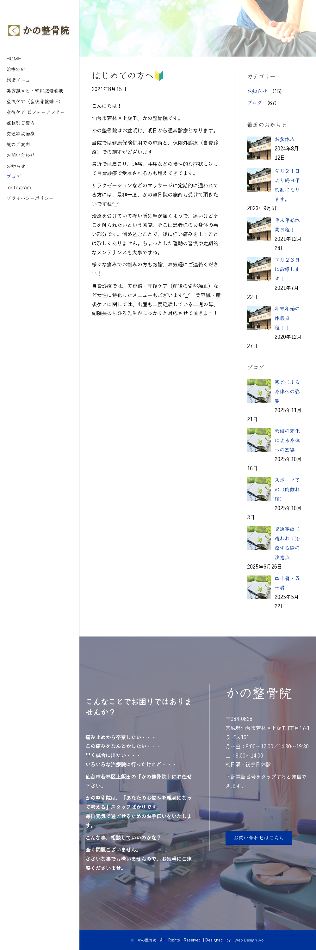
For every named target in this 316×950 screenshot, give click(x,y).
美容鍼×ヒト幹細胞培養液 (34, 90)
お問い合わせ (20, 155)
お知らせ (15, 165)
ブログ (13, 176)
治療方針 (15, 69)
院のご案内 (18, 144)
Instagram (18, 187)
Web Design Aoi (249, 940)
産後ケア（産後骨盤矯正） (34, 101)
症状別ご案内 (20, 122)
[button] (259, 838)
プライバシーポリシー (30, 198)
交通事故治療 (20, 133)
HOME (14, 58)
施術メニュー (20, 79)
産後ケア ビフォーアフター (35, 112)
